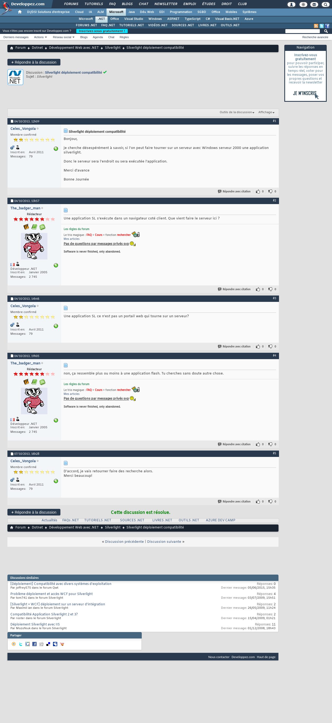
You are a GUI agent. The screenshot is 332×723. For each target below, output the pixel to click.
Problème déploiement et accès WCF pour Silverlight (51, 594)
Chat (143, 4)
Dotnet (37, 48)
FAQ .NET (108, 25)
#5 (274, 453)
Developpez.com (243, 657)
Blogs (127, 4)
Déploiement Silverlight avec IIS (35, 625)
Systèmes (249, 12)
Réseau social (62, 37)
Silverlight (113, 48)
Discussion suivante (164, 542)
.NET (101, 19)
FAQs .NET (70, 520)
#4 (274, 355)
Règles (124, 37)
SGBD (201, 12)
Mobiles (231, 12)
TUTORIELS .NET (131, 25)
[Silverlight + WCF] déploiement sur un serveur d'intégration (57, 604)
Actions (39, 37)
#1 (274, 121)
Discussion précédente (124, 542)
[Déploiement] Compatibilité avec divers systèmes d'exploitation (61, 584)
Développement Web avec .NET (74, 48)
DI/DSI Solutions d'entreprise (48, 12)
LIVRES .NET (207, 25)
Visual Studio (133, 19)
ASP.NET (173, 19)
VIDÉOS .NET (157, 25)
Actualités (49, 520)
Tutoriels (93, 4)
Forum (20, 48)
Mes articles (71, 239)
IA (90, 12)
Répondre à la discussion (33, 62)
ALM (100, 12)
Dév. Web (147, 12)
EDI (162, 12)
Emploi (189, 4)
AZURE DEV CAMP (220, 520)
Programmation (181, 12)
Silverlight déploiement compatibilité (73, 72)
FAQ (112, 4)
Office (215, 12)
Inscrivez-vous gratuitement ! (102, 31)
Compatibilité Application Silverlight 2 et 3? (44, 614)
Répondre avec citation (234, 191)
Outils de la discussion (236, 112)
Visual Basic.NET (227, 19)
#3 (274, 298)
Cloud (79, 12)
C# (208, 19)
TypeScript (192, 19)
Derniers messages (16, 37)
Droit (226, 4)
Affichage (265, 112)
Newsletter (165, 4)
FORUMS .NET (86, 25)
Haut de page (266, 657)
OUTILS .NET (230, 25)
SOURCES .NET (183, 25)
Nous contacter (218, 657)
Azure (249, 19)
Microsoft (116, 12)
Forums (70, 4)
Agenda (98, 37)
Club (242, 4)
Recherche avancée (315, 37)
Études (208, 4)
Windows (155, 19)
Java (132, 12)
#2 (274, 200)
